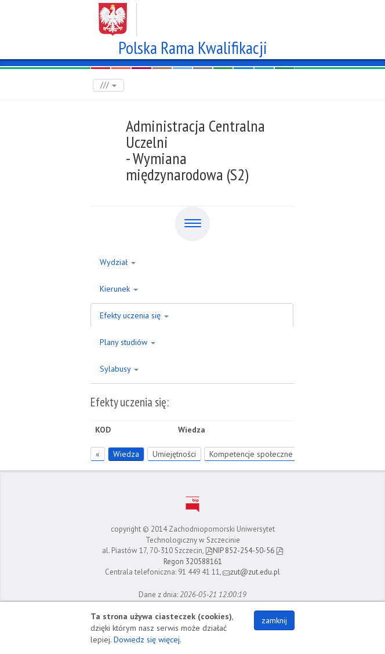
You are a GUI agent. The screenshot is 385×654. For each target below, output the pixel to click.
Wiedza (126, 454)
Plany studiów (127, 342)
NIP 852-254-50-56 (239, 550)
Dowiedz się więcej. (147, 639)
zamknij (274, 620)
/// (108, 85)
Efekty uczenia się (134, 315)
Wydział (118, 262)
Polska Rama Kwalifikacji (192, 46)
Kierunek (119, 289)
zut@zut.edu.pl (251, 572)
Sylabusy (119, 369)
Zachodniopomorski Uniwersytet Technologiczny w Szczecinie (193, 15)
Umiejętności (174, 454)
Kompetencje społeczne (251, 454)
